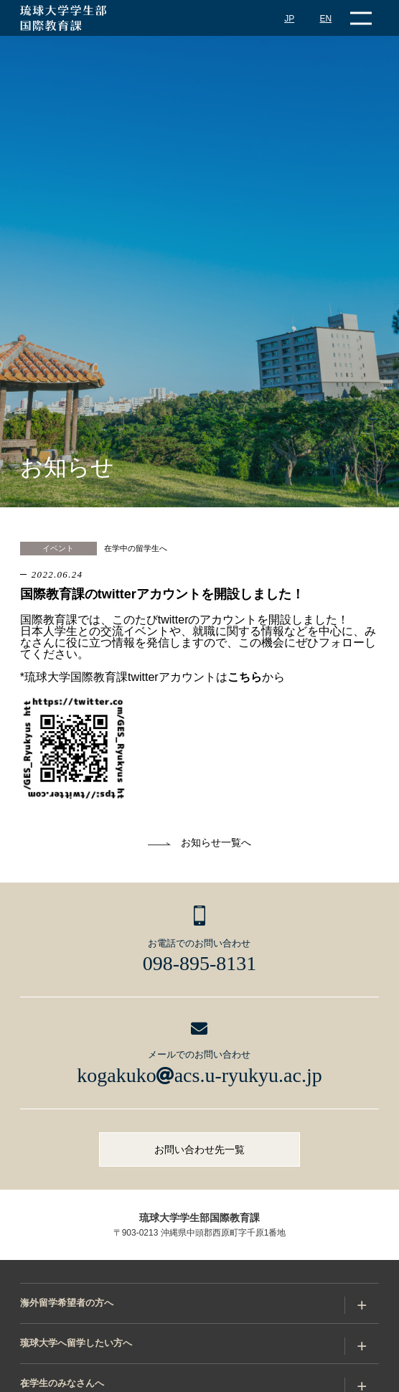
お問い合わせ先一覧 (199, 1149)
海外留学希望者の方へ (66, 1302)
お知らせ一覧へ (216, 842)
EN (326, 19)
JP (289, 19)
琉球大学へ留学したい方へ (76, 1342)
